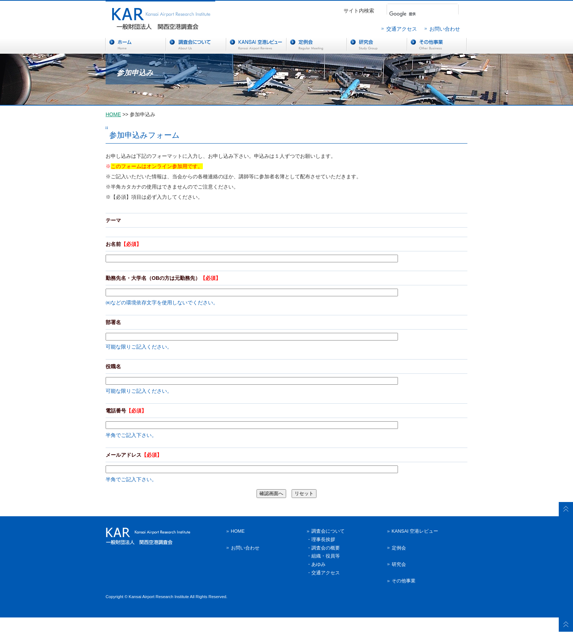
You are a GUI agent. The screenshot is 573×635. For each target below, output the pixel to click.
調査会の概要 (325, 548)
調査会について (328, 531)
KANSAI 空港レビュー (415, 531)
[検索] (411, 13)
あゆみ (318, 564)
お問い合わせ (444, 29)
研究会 (399, 564)
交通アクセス (401, 29)
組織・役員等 (325, 556)
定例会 (399, 548)
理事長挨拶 (323, 539)
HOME (113, 114)
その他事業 (403, 580)
